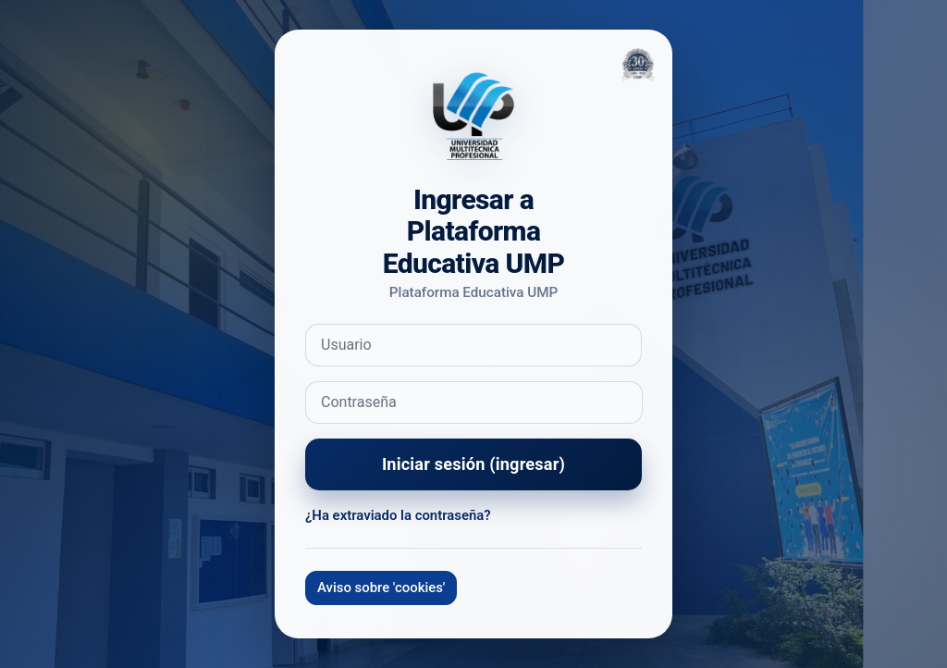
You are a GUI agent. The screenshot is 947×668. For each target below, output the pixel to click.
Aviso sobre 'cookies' (381, 587)
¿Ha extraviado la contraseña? (398, 515)
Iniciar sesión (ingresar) (473, 464)
